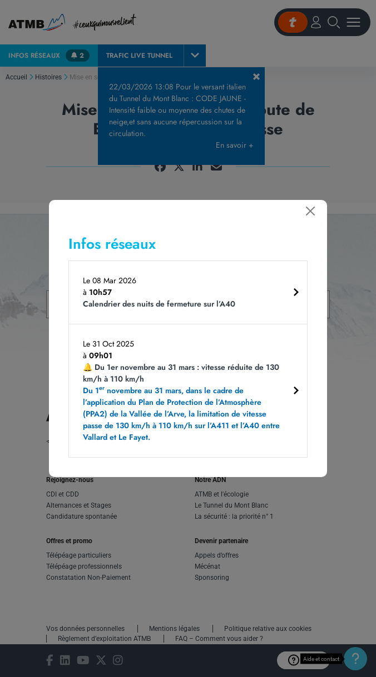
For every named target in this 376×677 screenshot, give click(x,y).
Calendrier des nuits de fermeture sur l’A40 (159, 303)
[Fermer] (310, 211)
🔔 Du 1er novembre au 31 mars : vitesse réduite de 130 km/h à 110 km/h (184, 402)
